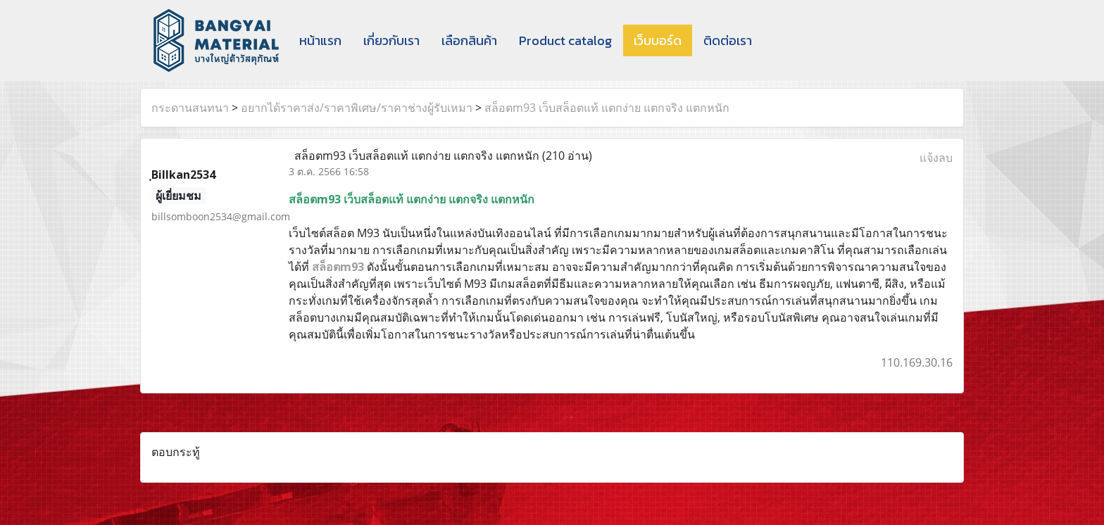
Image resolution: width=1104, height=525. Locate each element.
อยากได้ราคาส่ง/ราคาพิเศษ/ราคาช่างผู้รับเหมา (356, 107)
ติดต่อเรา (727, 40)
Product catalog (565, 40)
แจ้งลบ (936, 157)
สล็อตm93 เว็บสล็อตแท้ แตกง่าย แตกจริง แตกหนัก (606, 107)
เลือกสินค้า (469, 40)
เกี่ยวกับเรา (391, 40)
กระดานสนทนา (190, 107)
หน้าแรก (320, 40)
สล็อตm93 (338, 266)
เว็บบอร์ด (658, 40)
